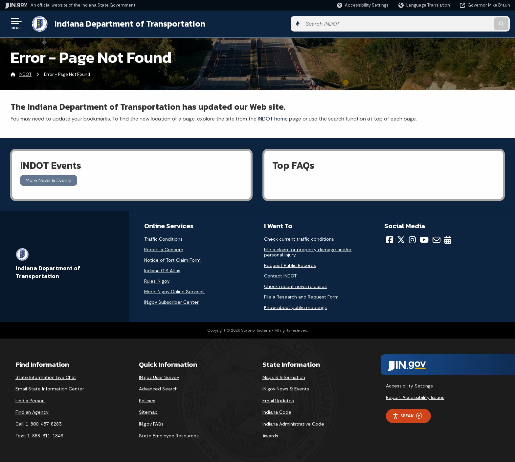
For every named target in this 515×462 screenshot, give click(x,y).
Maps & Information (283, 376)
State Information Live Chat (45, 376)
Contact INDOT (280, 275)
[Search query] (451, 23)
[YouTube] (424, 239)
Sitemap (148, 411)
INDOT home (273, 117)
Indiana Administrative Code (293, 423)
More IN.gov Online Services (174, 291)
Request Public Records (290, 264)
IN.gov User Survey (159, 376)
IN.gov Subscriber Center (171, 301)
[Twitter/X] (401, 239)
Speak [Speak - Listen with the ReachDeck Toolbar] (407, 415)
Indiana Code (276, 411)
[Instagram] (412, 239)
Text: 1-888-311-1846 (39, 435)
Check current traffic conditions (299, 238)
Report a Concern (163, 249)
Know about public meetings (295, 306)
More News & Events (49, 180)
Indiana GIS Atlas (162, 270)
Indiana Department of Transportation (128, 23)
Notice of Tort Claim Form (172, 259)
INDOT (25, 74)
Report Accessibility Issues (415, 396)
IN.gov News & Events (285, 388)
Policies (147, 400)
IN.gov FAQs (151, 423)
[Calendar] (447, 239)
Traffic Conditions (163, 238)
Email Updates (278, 400)
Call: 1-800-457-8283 (38, 423)
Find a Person (30, 400)
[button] (363, 5)
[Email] (436, 239)
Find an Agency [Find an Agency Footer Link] (32, 411)
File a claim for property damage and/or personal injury (307, 251)
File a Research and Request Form (301, 296)
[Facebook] (389, 239)
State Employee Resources (169, 435)
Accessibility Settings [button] (409, 385)
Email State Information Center (49, 388)
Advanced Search (158, 388)
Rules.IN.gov (156, 280)
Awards (270, 435)
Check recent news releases (295, 285)
